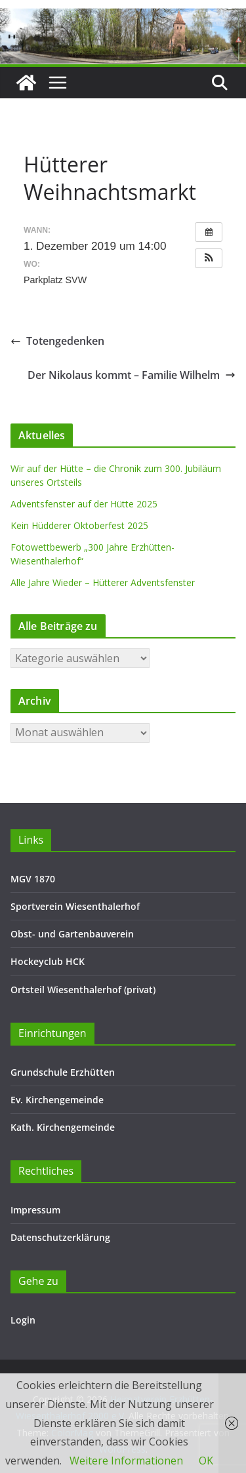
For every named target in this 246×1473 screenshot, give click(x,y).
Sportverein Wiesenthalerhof (75, 906)
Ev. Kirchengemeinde (57, 1099)
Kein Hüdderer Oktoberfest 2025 (79, 525)
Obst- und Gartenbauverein (72, 934)
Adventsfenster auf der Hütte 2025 (83, 504)
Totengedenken (57, 341)
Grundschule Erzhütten (62, 1072)
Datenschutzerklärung (60, 1237)
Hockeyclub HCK (47, 961)
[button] (208, 258)
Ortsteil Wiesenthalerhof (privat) (82, 989)
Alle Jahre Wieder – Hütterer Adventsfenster (102, 582)
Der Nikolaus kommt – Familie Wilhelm (132, 375)
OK (206, 1460)
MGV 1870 (32, 879)
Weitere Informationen (126, 1460)
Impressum (35, 1210)
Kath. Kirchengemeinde (62, 1127)
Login (22, 1320)
